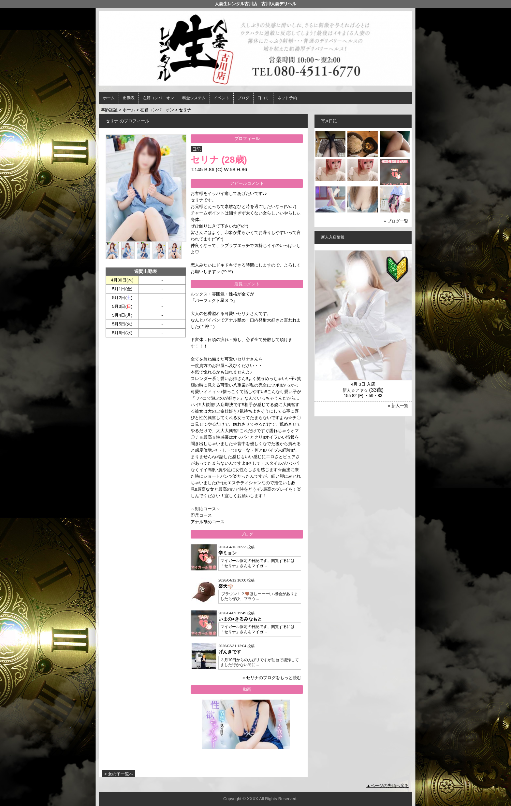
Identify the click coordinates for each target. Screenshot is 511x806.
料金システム (194, 98)
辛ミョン (227, 552)
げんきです (229, 651)
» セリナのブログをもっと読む (271, 677)
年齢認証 (109, 109)
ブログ (243, 98)
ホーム (109, 98)
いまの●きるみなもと (240, 619)
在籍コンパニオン (158, 98)
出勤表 (129, 98)
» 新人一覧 (398, 405)
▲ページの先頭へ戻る (387, 785)
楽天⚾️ (225, 586)
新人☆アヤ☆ (355, 390)
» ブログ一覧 (396, 221)
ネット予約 (287, 98)
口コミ (263, 98)
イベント (221, 98)
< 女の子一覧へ (118, 774)
